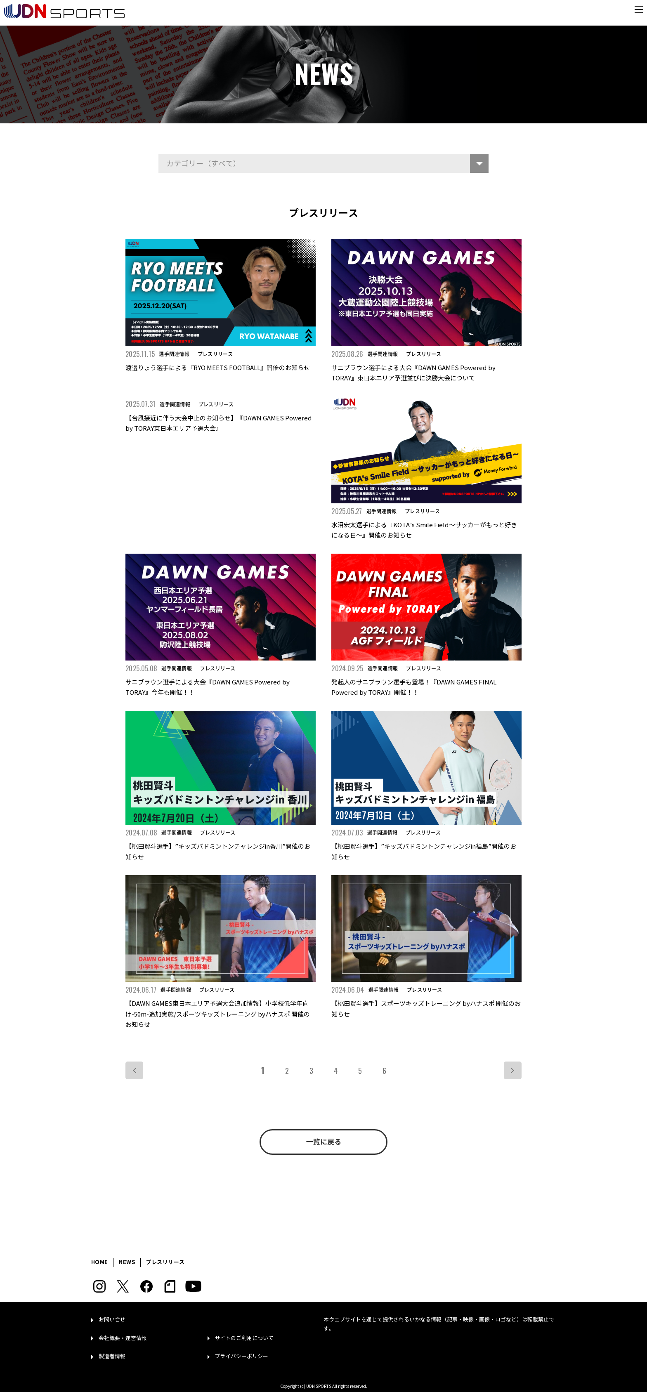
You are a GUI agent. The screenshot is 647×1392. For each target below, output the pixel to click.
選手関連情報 (174, 354)
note (170, 1286)
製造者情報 (112, 1356)
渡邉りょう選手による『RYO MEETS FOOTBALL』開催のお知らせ (217, 368)
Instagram (99, 1286)
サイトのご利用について (244, 1338)
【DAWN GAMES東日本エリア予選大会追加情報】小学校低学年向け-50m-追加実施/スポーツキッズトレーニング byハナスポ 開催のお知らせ (217, 1014)
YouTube (193, 1286)
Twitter (123, 1286)
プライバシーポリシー (241, 1356)
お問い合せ (112, 1320)
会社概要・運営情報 (123, 1338)
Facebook (146, 1286)
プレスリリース (215, 354)
